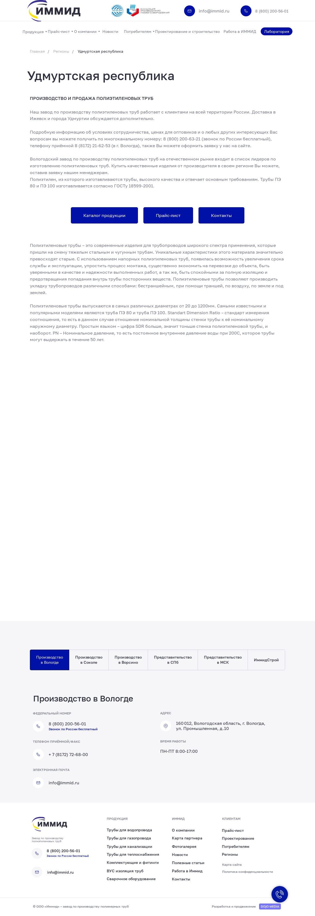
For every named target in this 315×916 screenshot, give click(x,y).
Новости (180, 854)
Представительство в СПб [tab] (173, 660)
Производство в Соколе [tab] (88, 660)
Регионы (61, 51)
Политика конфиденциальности (247, 872)
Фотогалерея (184, 846)
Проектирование (238, 838)
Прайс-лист (233, 830)
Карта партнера (187, 838)
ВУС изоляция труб (125, 870)
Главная (37, 51)
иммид (178, 819)
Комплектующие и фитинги (133, 862)
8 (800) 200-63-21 (181, 138)
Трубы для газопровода (129, 838)
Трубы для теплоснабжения (133, 854)
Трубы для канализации (129, 846)
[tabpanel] (157, 745)
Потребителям (235, 846)
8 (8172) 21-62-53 (92, 145)
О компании (183, 830)
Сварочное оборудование (131, 878)
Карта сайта (232, 865)
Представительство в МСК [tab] (223, 660)
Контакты (181, 879)
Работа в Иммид (187, 870)
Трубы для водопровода (129, 829)
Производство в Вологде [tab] (49, 660)
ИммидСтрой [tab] (266, 659)
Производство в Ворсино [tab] (128, 660)
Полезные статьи (188, 862)
